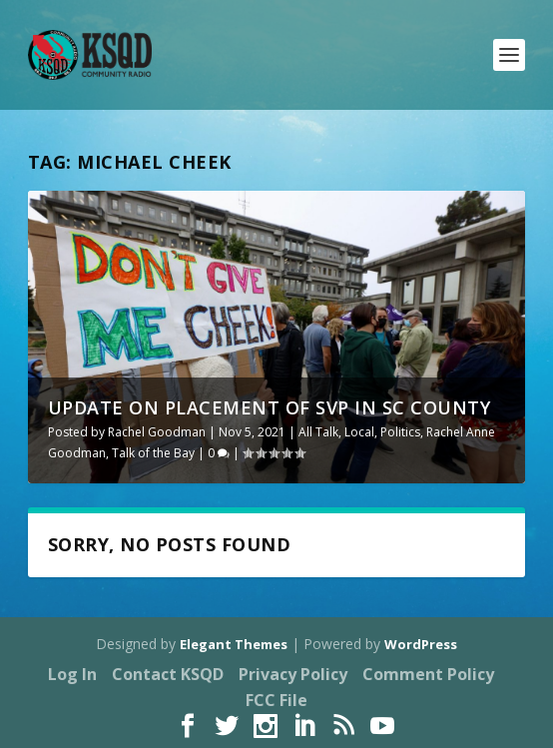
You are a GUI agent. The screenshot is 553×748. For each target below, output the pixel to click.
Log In (72, 674)
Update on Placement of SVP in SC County (269, 407)
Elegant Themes (233, 644)
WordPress (420, 644)
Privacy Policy (293, 674)
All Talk (318, 431)
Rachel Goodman (157, 431)
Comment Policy (428, 674)
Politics (400, 431)
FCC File (276, 700)
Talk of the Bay (153, 452)
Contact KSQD (168, 674)
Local (359, 431)
